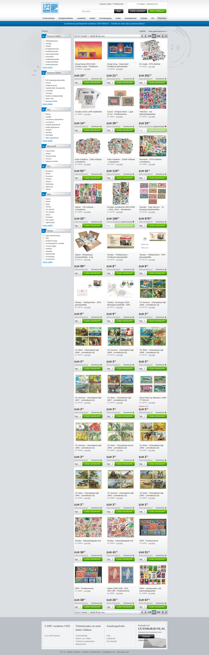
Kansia (48, 83)
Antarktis (49, 251)
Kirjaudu (147, 636)
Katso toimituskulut (81, 79)
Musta (48, 174)
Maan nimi (50, 98)
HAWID (48, 130)
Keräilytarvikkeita (66, 18)
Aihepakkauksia (52, 41)
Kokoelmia (50, 57)
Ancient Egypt (51, 246)
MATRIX (49, 133)
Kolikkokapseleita (52, 59)
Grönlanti (49, 217)
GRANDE (49, 135)
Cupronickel (50, 151)
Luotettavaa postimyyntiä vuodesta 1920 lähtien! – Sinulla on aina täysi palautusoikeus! (104, 23)
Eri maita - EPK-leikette (150, 64)
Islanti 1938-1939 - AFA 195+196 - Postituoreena (118, 589)
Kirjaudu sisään (106, 4)
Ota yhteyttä (112, 641)
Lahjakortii (111, 638)
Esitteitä (143, 18)
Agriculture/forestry (53, 236)
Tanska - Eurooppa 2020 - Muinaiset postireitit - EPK (119, 303)
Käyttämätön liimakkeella (55, 88)
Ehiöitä (48, 46)
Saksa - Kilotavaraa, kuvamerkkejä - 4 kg (84, 256)
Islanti (48, 215)
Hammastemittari (52, 54)
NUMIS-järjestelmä (53, 125)
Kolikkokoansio (51, 85)
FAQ (108, 636)
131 (154, 36)
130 (149, 36)
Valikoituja (49, 184)
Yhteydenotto (118, 4)
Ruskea (48, 179)
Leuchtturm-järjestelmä (54, 119)
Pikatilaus (162, 18)
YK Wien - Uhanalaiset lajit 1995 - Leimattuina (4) (151, 446)
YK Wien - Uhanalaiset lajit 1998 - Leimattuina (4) (151, 351)
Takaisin (145, 36)
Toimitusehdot (81, 636)
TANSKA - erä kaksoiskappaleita (147, 113)
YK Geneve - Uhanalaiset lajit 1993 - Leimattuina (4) (120, 494)
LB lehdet (49, 91)
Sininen (48, 181)
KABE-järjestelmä (52, 127)
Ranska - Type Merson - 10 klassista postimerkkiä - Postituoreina (152, 209)
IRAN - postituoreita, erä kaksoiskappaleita (150, 589)
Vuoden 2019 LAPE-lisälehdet (88, 112)
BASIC (48, 114)
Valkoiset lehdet (52, 161)
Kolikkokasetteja (52, 62)
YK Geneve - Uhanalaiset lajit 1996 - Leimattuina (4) (88, 446)
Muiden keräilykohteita (54, 96)
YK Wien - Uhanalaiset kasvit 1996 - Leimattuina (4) (120, 446)
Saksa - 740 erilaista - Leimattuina (84, 208)
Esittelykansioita (52, 51)
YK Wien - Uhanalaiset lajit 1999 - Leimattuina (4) (87, 351)
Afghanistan (50, 222)
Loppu (166, 36)
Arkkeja (48, 44)
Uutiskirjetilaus (143, 640)
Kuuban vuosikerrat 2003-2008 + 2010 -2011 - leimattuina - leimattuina (121, 209)
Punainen (49, 176)
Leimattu (49, 93)
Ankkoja (49, 249)
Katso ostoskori (138, 11)
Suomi (48, 199)
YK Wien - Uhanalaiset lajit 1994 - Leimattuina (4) (87, 494)
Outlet (118, 18)
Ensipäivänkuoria (52, 49)
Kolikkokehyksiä (52, 65)
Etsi (120, 11)
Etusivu (45, 31)
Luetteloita (81, 18)
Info (152, 18)
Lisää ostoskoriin (93, 83)
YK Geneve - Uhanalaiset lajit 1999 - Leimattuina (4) (153, 303)
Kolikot (92, 18)
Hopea (48, 154)
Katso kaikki (48, 67)
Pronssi (48, 159)
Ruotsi (48, 201)
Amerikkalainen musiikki (55, 243)
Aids (47, 238)
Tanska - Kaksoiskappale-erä (88, 541)
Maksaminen (81, 644)
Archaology (50, 257)
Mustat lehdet (51, 156)
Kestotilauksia (130, 18)
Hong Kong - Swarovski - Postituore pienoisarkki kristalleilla (118, 66)
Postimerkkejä (49, 18)
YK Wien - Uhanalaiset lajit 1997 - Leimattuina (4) (119, 399)
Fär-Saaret (50, 220)
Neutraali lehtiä (51, 101)
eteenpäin (162, 36)
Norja (48, 204)
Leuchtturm (50, 122)
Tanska (48, 207)
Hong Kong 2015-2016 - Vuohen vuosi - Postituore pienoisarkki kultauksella (86, 66)
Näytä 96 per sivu (97, 36)
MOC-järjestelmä (52, 138)
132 (158, 36)
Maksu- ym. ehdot (83, 638)
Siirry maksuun (158, 11)
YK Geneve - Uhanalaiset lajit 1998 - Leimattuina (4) (120, 351)
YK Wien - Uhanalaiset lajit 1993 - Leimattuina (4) (151, 494)
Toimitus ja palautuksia (85, 641)
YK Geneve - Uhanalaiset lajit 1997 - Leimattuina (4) (88, 399)
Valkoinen (49, 187)
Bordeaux (49, 171)
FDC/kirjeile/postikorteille (55, 80)
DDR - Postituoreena (149, 541)
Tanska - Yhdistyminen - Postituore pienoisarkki (118, 256)
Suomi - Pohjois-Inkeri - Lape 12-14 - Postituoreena (120, 113)
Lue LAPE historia (52, 636)
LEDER (48, 117)
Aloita (142, 36)
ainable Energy (51, 241)
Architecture (50, 259)
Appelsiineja (50, 254)
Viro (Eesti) (50, 209)
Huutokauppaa (105, 18)
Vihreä (48, 189)
